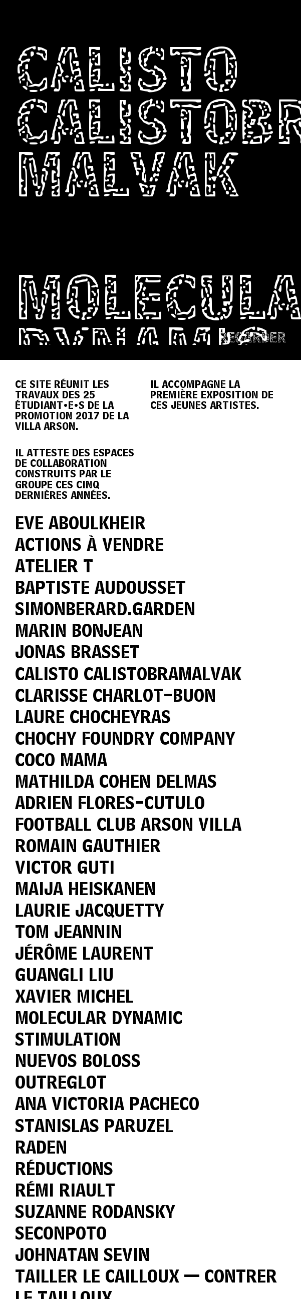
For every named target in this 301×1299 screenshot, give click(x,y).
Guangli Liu (64, 976)
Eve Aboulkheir (80, 524)
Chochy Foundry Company (125, 740)
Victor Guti (65, 869)
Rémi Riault (65, 1192)
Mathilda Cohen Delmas (116, 783)
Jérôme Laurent (84, 955)
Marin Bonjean (79, 632)
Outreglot (61, 1084)
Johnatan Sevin (82, 1256)
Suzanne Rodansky (95, 1213)
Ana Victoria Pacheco (107, 1105)
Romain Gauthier (88, 847)
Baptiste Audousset (100, 589)
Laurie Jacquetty (89, 912)
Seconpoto (61, 1235)
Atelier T (54, 567)
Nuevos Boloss (78, 1062)
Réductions (64, 1170)
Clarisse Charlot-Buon (115, 697)
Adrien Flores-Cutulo (110, 804)
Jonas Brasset (77, 653)
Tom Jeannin (68, 933)
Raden (41, 1149)
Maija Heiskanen (85, 890)
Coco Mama (61, 761)
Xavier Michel (74, 998)
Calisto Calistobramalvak (128, 675)
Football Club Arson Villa (128, 826)
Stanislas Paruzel (94, 1127)
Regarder (252, 338)
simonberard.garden (105, 610)
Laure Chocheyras (93, 718)
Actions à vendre (89, 546)
